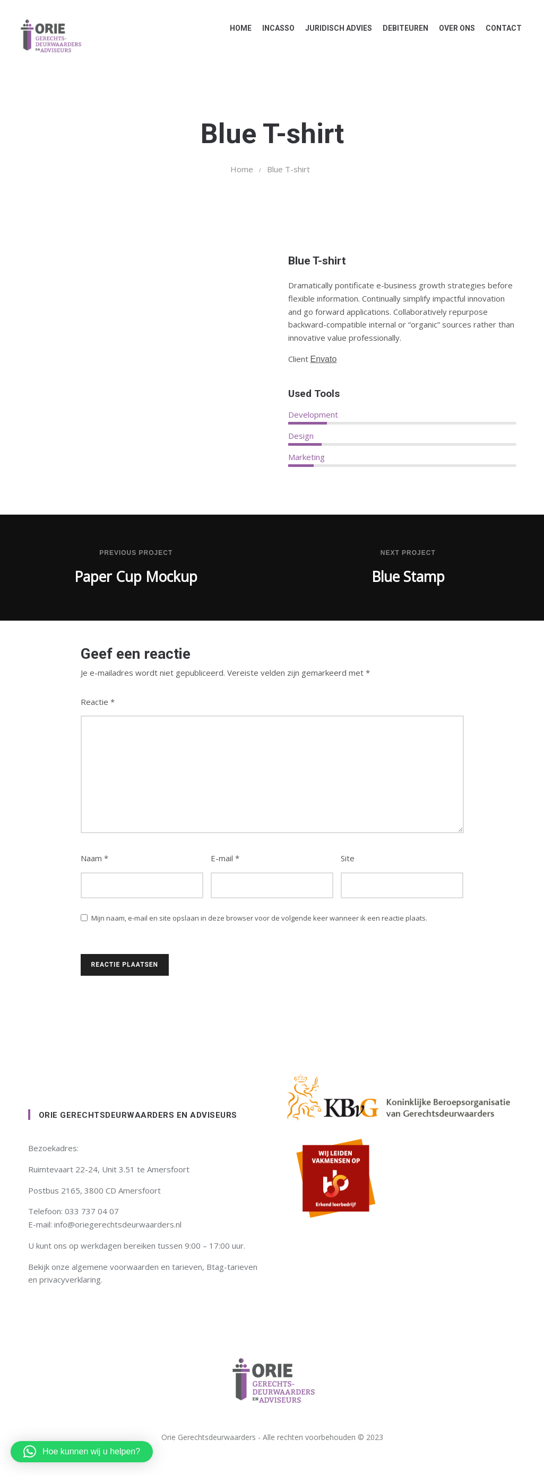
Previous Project (135, 553)
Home (236, 28)
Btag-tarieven (231, 1266)
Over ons (453, 28)
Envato (323, 359)
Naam (94, 858)
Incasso (274, 28)
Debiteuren (401, 28)
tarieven (187, 1266)
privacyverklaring (70, 1279)
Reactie (98, 701)
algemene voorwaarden (115, 1266)
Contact (499, 28)
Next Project (408, 553)
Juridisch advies (334, 28)
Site (348, 858)
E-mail (225, 858)
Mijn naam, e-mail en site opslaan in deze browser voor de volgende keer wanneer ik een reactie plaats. (259, 918)
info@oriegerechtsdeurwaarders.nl (118, 1224)
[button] (82, 1451)
